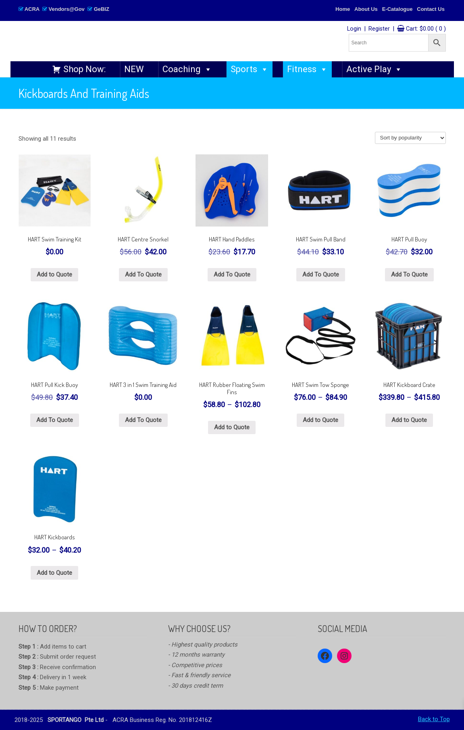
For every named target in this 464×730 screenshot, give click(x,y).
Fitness (307, 69)
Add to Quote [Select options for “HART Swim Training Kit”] (54, 274)
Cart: (426, 28)
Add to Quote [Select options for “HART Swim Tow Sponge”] (320, 420)
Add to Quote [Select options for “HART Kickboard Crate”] (409, 420)
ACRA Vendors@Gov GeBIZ (64, 9)
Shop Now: (84, 69)
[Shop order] (410, 138)
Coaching (187, 69)
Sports (249, 69)
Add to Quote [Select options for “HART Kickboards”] (54, 572)
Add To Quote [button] (143, 274)
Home (342, 9)
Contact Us (431, 9)
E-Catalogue (397, 9)
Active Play (374, 69)
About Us (366, 9)
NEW (134, 69)
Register (379, 28)
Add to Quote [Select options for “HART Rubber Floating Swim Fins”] (232, 427)
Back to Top (434, 719)
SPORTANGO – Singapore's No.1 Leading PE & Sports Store (138, 41)
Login (354, 28)
